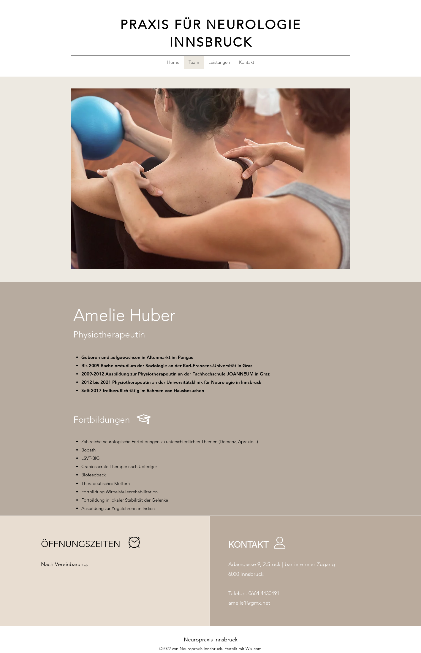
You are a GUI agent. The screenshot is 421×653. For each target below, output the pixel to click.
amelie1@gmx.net (249, 603)
